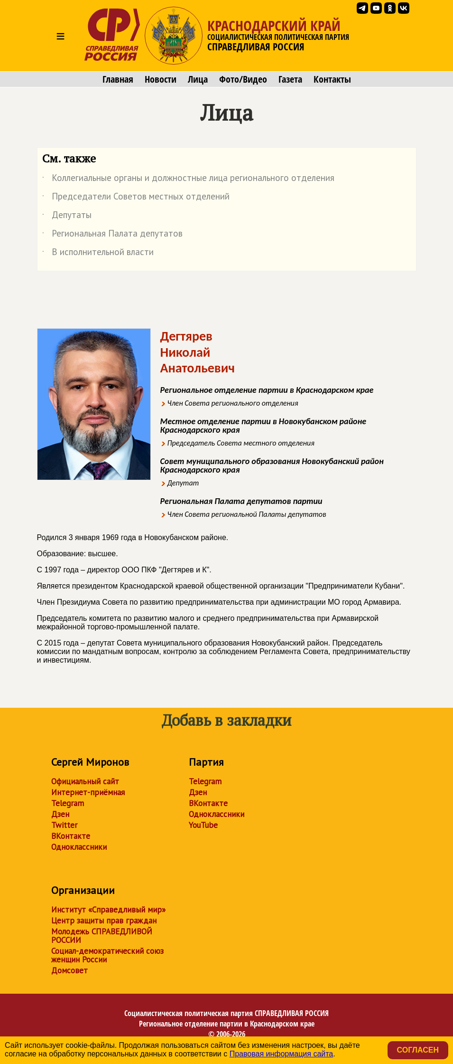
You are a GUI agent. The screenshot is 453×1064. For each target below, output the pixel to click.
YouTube (203, 825)
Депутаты (67, 216)
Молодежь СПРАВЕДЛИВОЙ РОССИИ (101, 935)
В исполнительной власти (98, 253)
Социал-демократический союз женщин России (107, 955)
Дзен (60, 814)
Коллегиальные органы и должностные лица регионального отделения (188, 179)
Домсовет (69, 970)
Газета (290, 79)
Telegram (67, 803)
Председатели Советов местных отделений (136, 198)
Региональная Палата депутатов (112, 235)
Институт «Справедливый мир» (108, 909)
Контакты (332, 79)
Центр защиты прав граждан (104, 920)
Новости (160, 79)
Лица (198, 79)
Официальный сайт (85, 781)
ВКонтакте (70, 836)
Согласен (418, 1050)
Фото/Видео (243, 79)
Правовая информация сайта (281, 1054)
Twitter (64, 825)
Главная (117, 79)
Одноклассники (79, 847)
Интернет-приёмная (88, 792)
